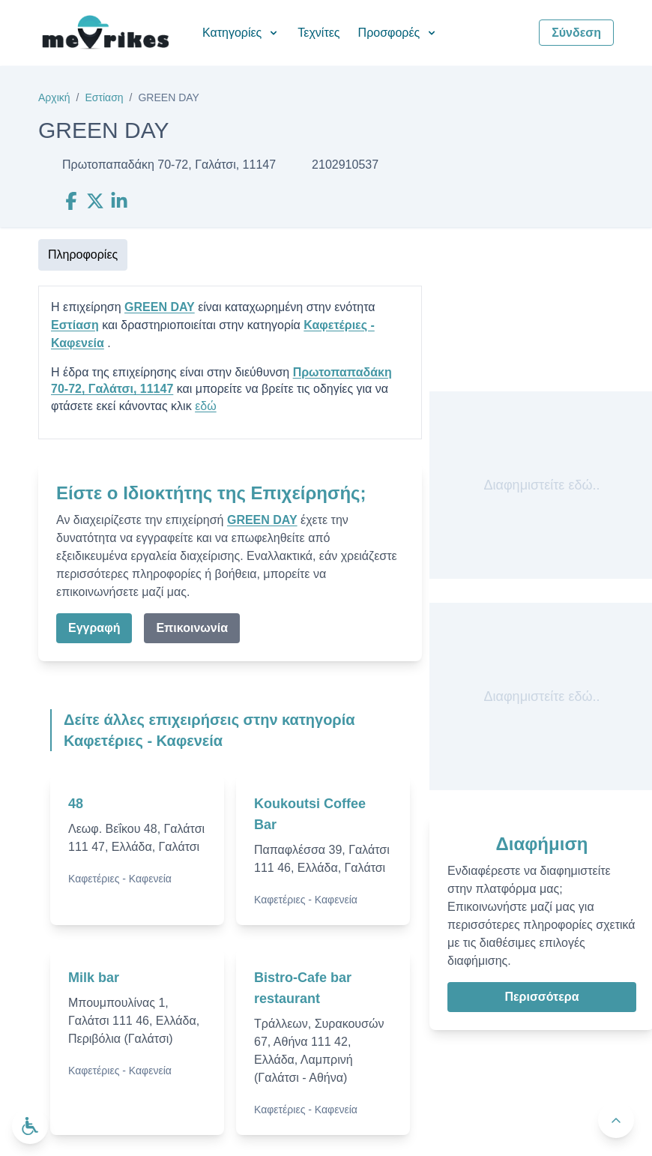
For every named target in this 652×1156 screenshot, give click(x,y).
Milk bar (93, 977)
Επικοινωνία (192, 627)
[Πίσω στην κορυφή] (616, 1120)
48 (75, 803)
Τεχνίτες (318, 32)
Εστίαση (104, 97)
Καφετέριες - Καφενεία (120, 879)
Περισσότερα (541, 996)
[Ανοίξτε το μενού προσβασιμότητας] (30, 1126)
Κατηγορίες (241, 32)
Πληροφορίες (83, 254)
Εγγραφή (94, 627)
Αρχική (54, 97)
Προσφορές (398, 32)
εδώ (206, 406)
